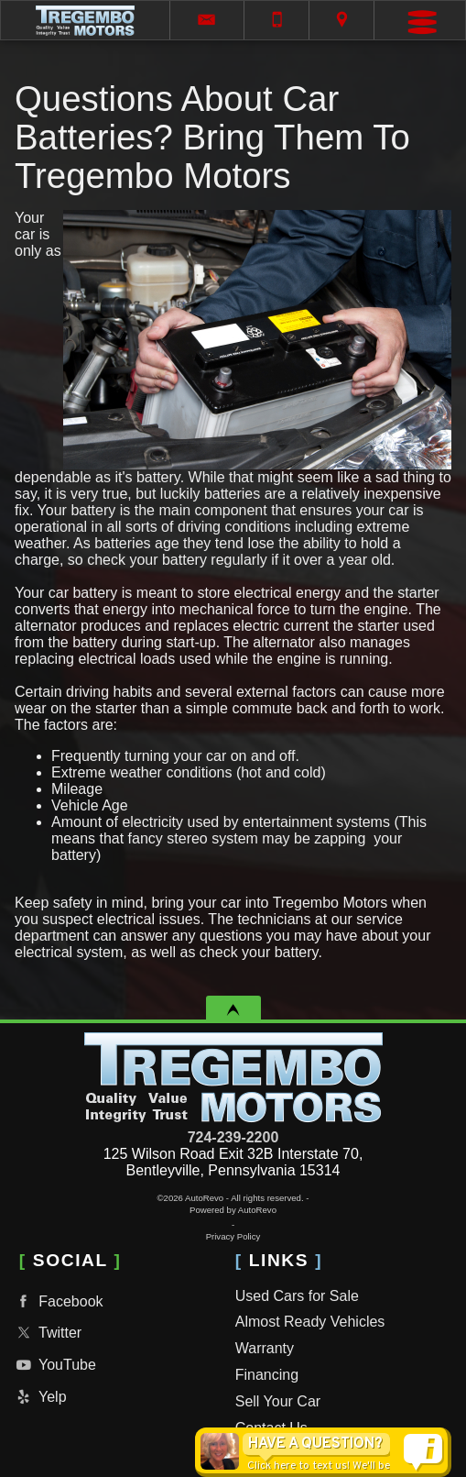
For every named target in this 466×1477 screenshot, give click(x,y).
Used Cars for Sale (297, 1296)
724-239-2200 (233, 1137)
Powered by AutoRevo (233, 1210)
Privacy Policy (233, 1236)
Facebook (57, 1301)
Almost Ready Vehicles (310, 1321)
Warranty (264, 1348)
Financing (266, 1375)
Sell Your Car (277, 1401)
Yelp (39, 1396)
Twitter (46, 1332)
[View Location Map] (341, 20)
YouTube (54, 1364)
